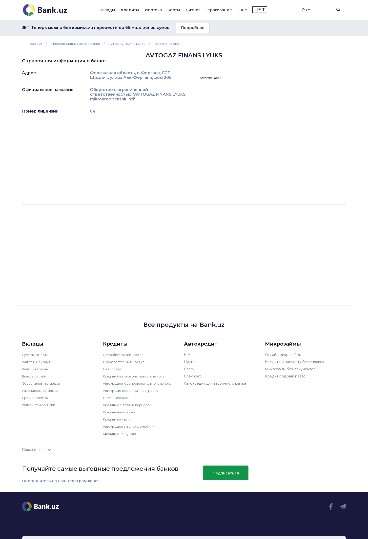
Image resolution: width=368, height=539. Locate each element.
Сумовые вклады (37, 354)
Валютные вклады (38, 362)
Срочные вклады (37, 398)
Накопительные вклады (43, 390)
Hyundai (191, 362)
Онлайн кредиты (118, 398)
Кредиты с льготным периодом (130, 405)
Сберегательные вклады (43, 383)
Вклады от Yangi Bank (41, 405)
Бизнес (193, 9)
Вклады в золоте (37, 369)
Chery (189, 369)
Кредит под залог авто (285, 376)
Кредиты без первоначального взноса (137, 376)
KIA (187, 354)
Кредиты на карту (119, 419)
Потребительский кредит (126, 354)
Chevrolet (192, 376)
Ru (306, 10)
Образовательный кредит (126, 362)
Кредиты (130, 9)
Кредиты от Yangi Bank (123, 433)
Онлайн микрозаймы (283, 354)
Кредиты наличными (121, 412)
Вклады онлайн (35, 376)
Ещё (242, 9)
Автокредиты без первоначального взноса (141, 383)
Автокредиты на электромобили (132, 426)
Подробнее (192, 27)
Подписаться (226, 472)
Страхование (218, 9)
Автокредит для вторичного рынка (134, 390)
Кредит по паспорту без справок (294, 362)
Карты (173, 9)
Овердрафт (113, 369)
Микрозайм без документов (290, 369)
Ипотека (153, 9)
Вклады (107, 9)
